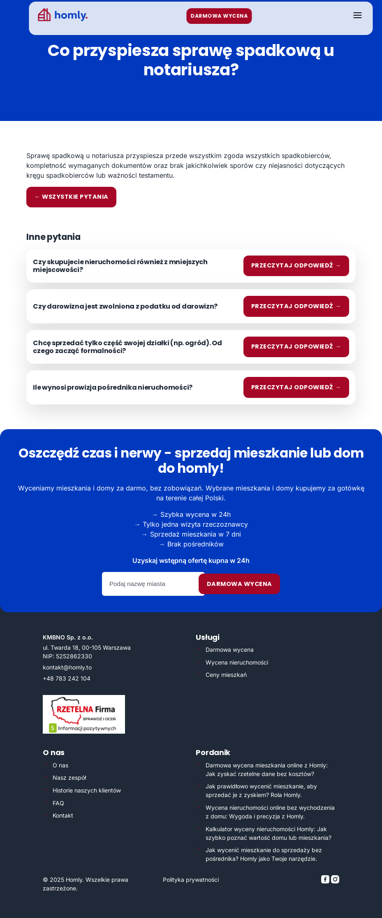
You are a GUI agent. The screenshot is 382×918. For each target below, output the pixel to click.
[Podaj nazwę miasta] (153, 584)
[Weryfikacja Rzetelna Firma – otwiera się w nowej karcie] (84, 731)
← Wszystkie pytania (72, 197)
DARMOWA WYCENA (209, 15)
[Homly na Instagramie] (335, 881)
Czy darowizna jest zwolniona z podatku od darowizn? (125, 306)
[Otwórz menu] (348, 16)
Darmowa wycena (239, 584)
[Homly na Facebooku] (326, 881)
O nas (60, 765)
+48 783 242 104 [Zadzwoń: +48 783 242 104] (66, 678)
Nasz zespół (69, 777)
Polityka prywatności (191, 879)
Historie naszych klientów (87, 790)
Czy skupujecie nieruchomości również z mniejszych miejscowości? (120, 265)
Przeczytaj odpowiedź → (296, 265)
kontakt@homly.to (67, 667)
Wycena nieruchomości (237, 662)
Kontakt (63, 815)
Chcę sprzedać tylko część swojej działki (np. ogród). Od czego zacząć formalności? (127, 347)
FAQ (58, 802)
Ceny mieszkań (226, 674)
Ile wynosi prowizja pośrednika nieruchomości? (112, 387)
